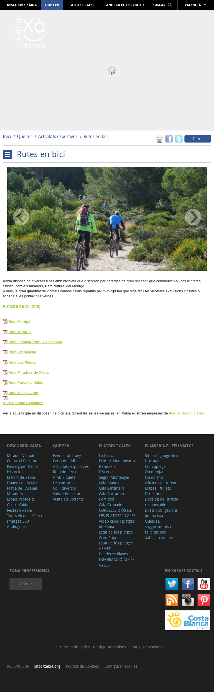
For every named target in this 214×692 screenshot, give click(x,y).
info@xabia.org (47, 666)
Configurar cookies (110, 647)
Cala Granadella (113, 504)
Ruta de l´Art (64, 471)
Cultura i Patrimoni (24, 460)
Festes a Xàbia (19, 510)
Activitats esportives (57, 136)
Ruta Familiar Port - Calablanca (35, 342)
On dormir (154, 477)
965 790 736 (18, 666)
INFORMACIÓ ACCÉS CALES (116, 562)
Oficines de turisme (162, 482)
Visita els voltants (68, 499)
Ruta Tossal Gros (23, 393)
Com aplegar (156, 466)
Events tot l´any (67, 455)
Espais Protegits (21, 499)
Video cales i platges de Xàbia (117, 523)
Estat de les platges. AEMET (116, 545)
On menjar (154, 471)
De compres (63, 482)
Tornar (198, 138)
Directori (153, 493)
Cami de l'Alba (65, 460)
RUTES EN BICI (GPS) (21, 306)
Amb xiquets (64, 477)
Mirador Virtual (20, 455)
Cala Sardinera (111, 488)
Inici (7, 136)
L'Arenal (106, 471)
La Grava (106, 455)
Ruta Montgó (19, 321)
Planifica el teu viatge (124, 5)
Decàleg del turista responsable (161, 501)
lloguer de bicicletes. (187, 413)
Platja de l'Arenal (22, 488)
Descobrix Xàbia (22, 5)
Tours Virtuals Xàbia (24, 515)
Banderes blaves (113, 553)
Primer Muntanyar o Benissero (117, 463)
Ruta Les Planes (22, 362)
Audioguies (16, 526)
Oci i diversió (64, 488)
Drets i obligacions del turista (161, 513)
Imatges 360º (18, 521)
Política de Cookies (82, 666)
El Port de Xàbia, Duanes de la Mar (22, 480)
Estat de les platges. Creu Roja (116, 534)
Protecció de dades (73, 647)
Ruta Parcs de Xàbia (25, 382)
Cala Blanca (109, 482)
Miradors (15, 493)
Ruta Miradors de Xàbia (28, 372)
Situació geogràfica (161, 455)
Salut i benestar (67, 493)
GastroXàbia (17, 504)
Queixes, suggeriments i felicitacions (158, 526)
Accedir (25, 583)
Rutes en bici (96, 136)
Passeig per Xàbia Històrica (22, 469)
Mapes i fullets (158, 488)
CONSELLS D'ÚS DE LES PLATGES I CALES (117, 513)
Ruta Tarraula (19, 332)
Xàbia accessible (159, 537)
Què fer (52, 5)
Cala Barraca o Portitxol (111, 496)
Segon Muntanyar (114, 477)
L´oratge (152, 460)
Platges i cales (80, 5)
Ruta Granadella (22, 352)
